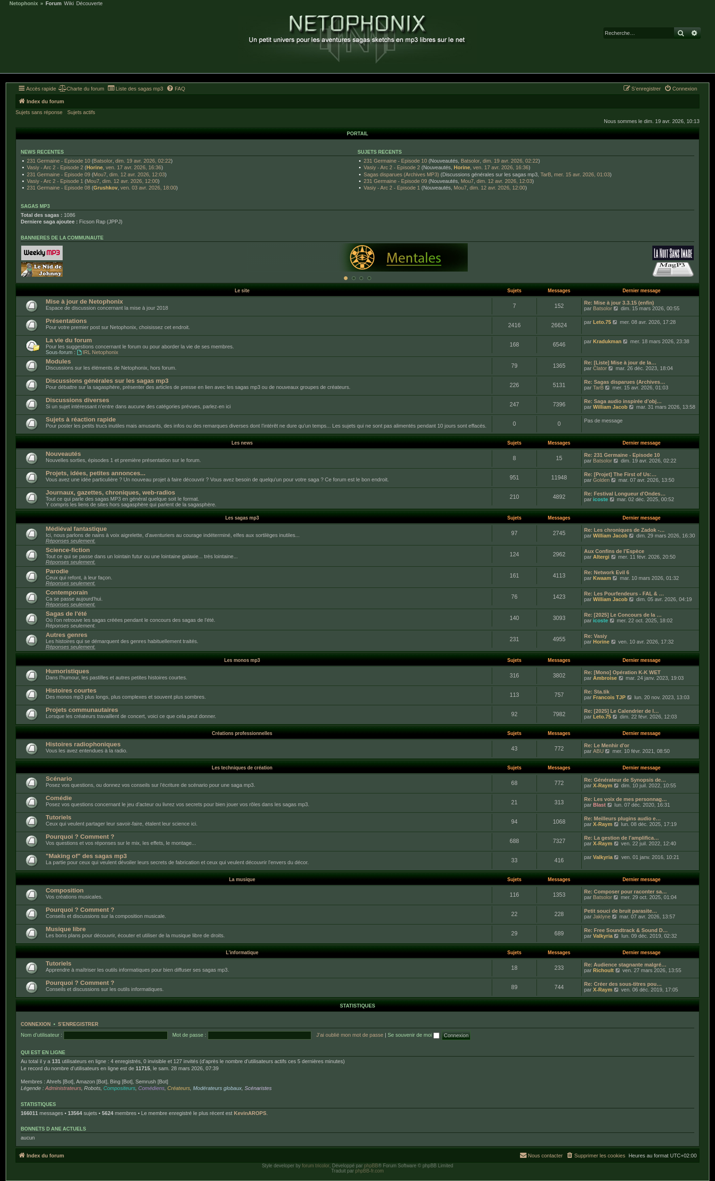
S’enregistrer (78, 1024)
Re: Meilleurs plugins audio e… (622, 818)
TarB (545, 174)
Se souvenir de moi (413, 1035)
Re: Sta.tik (596, 691)
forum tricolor (315, 1165)
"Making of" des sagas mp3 (86, 855)
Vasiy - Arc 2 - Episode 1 (55, 181)
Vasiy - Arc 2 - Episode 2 (55, 167)
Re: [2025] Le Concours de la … (623, 615)
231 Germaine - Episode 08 (58, 187)
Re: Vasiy (595, 636)
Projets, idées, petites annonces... (96, 473)
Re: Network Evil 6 (606, 572)
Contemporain (67, 592)
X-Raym (602, 785)
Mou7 (99, 174)
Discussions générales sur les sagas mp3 (107, 380)
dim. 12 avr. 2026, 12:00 (130, 181)
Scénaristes (257, 1088)
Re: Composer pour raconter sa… (625, 891)
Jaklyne (601, 916)
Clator (600, 368)
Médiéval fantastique (76, 528)
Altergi (601, 557)
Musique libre (66, 929)
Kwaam (602, 578)
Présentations (66, 320)
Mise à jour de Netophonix (84, 301)
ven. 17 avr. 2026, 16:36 (133, 167)
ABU (598, 751)
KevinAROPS (250, 1113)
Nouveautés (63, 453)
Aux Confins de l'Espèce (614, 551)
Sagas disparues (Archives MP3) (401, 174)
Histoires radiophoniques (83, 744)
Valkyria (603, 857)
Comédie (59, 797)
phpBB (371, 1165)
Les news (241, 443)
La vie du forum (69, 340)
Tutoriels (59, 817)
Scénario (59, 778)
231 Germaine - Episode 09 (58, 174)
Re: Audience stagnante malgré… (625, 964)
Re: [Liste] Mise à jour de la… (620, 362)
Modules (58, 361)
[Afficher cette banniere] (346, 278)
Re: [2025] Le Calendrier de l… (621, 711)
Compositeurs (120, 1088)
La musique (242, 879)
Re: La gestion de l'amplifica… (621, 838)
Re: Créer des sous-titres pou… (623, 984)
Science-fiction (68, 549)
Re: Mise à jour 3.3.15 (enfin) (619, 303)
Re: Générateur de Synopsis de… (625, 780)
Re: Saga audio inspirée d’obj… (623, 401)
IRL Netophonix (97, 352)
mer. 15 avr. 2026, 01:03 (582, 174)
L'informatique (242, 952)
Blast (599, 805)
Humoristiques (67, 671)
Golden (601, 480)
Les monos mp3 (242, 660)
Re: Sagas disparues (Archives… (624, 382)
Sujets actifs (81, 112)
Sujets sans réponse (39, 112)
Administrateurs (63, 1088)
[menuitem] (81, 88)
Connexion (36, 1024)
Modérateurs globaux (217, 1088)
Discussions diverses (77, 400)
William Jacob (610, 407)
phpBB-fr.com (369, 1170)
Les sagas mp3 (242, 517)
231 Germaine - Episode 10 (58, 161)
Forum (54, 3)
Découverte (89, 3)
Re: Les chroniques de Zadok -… (624, 530)
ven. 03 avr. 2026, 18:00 (148, 187)
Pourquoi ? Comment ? (80, 836)
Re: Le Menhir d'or (606, 745)
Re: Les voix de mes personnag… (625, 799)
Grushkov (105, 187)
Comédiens (151, 1088)
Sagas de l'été (66, 613)
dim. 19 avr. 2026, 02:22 (143, 161)
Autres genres (67, 634)
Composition (65, 890)
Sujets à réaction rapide (81, 419)
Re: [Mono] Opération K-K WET (622, 672)
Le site (242, 290)
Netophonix (23, 3)
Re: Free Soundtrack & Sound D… (626, 930)
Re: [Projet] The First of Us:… (620, 474)
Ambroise (605, 678)
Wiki (69, 3)
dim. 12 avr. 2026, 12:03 (137, 174)
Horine (94, 167)
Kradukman (607, 341)
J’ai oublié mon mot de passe (349, 1035)
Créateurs (178, 1088)
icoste (600, 499)
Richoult (603, 970)
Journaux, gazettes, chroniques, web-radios (110, 492)
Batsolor (102, 161)
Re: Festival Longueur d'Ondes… (625, 493)
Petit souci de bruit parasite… (620, 911)
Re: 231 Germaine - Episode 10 (622, 455)
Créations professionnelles (242, 733)
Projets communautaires (82, 709)
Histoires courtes (71, 690)
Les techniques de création (242, 767)
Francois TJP (609, 697)
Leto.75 (602, 322)
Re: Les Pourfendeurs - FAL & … (624, 593)
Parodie (57, 571)
